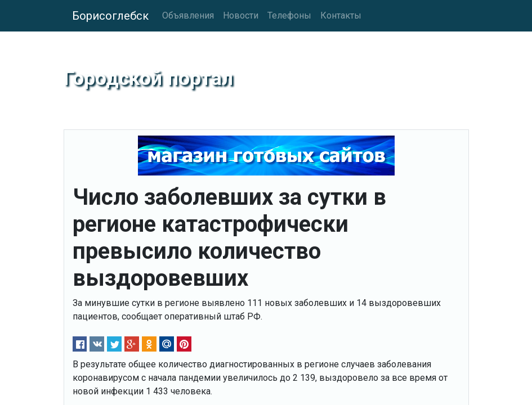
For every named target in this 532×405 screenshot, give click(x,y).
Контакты (340, 15)
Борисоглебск (110, 15)
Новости (240, 15)
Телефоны (289, 15)
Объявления (188, 15)
